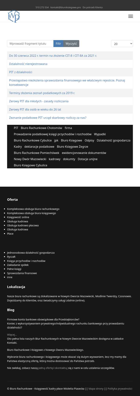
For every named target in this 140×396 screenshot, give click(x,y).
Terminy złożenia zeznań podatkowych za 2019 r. (42, 93)
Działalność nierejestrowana (28, 64)
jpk (56, 140)
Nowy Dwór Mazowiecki (30, 159)
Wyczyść (71, 44)
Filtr (58, 44)
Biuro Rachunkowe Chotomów (41, 128)
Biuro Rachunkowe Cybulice (33, 140)
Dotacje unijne (88, 159)
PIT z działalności (20, 72)
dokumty (69, 159)
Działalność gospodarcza (114, 140)
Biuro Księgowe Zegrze (72, 147)
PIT (16, 128)
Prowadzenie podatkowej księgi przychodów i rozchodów (53, 134)
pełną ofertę (45, 368)
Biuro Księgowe (71, 140)
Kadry (18, 147)
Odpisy (89, 140)
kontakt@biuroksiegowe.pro (65, 7)
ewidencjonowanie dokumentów (84, 153)
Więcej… (12, 334)
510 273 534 (42, 7)
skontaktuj (61, 368)
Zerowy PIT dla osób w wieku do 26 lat (35, 109)
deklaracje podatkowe (39, 147)
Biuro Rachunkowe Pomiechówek (36, 153)
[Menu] (130, 16)
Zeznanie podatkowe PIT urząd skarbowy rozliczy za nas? (47, 118)
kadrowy (55, 159)
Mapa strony (95, 388)
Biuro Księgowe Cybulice (30, 165)
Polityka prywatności (120, 388)
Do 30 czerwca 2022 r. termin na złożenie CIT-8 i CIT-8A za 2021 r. (53, 56)
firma (68, 128)
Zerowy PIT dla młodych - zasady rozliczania (39, 101)
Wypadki (100, 134)
